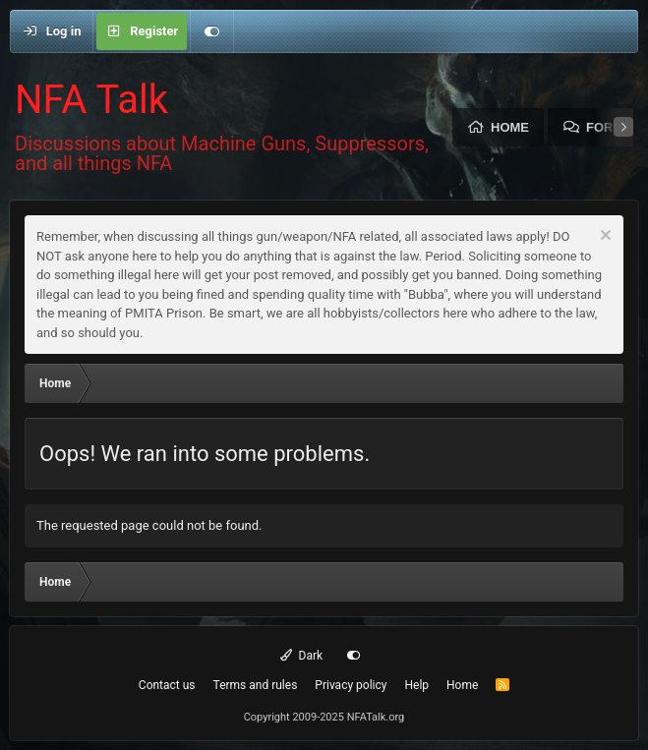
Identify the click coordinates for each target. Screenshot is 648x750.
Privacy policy (350, 685)
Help (416, 685)
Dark (301, 656)
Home (510, 127)
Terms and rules (255, 685)
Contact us (167, 685)
